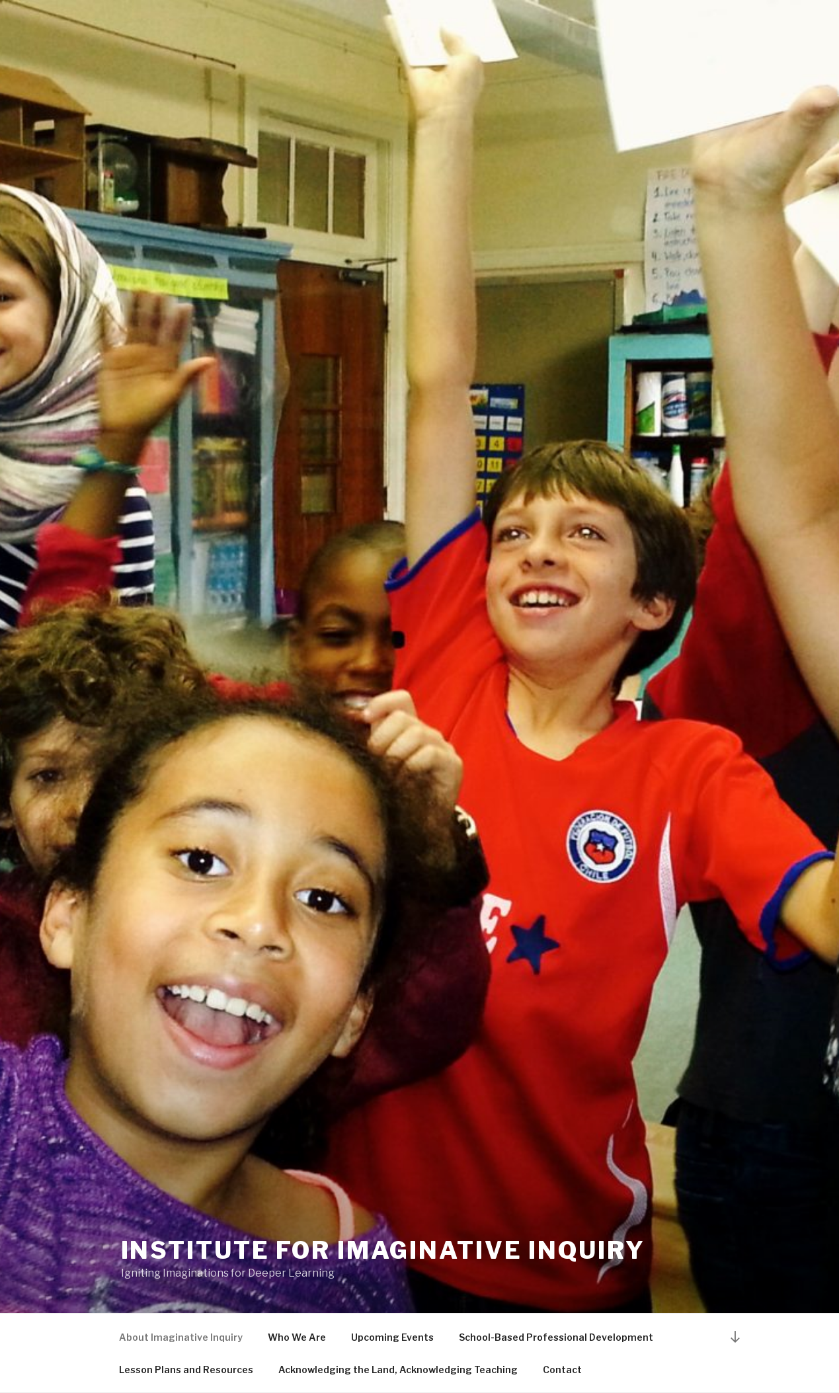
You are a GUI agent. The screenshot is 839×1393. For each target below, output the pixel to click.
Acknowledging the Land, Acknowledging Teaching (398, 1369)
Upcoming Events (392, 1337)
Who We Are (297, 1337)
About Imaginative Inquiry (181, 1337)
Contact (562, 1369)
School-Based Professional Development (556, 1337)
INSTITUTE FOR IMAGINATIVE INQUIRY (383, 1250)
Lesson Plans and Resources (186, 1369)
